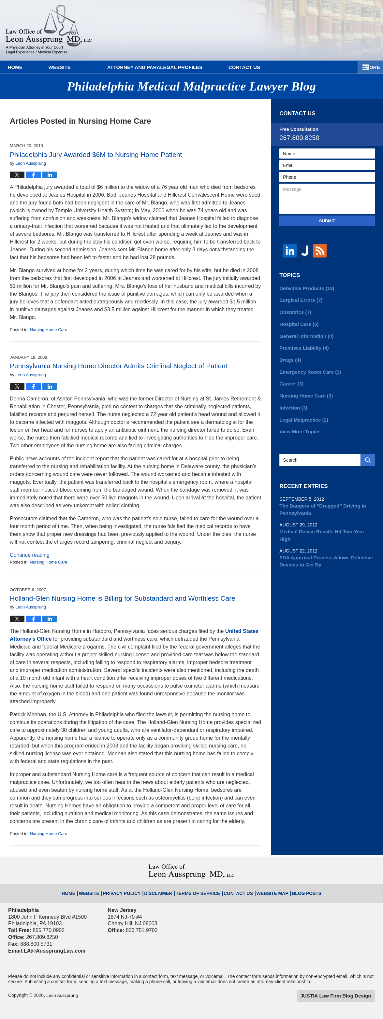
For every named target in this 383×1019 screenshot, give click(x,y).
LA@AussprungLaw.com (52, 951)
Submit (327, 220)
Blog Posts (290, 890)
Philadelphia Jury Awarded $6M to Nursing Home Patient (96, 154)
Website (80, 67)
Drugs (289, 356)
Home (25, 67)
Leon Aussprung (62, 995)
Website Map (261, 890)
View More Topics (298, 424)
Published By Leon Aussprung (334, 26)
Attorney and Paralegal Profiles (175, 67)
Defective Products (304, 288)
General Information (304, 333)
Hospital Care (297, 322)
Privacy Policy (133, 890)
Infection (292, 402)
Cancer (290, 379)
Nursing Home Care (48, 329)
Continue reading (30, 555)
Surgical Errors (299, 299)
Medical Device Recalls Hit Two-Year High (324, 522)
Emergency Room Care (307, 367)
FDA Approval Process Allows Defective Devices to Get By (322, 544)
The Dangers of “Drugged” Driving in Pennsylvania (319, 502)
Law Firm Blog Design (344, 995)
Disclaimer (164, 890)
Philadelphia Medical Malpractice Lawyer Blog (48, 30)
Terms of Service (197, 890)
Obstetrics (294, 311)
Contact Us (276, 67)
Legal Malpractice (302, 413)
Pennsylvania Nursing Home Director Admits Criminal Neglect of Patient (119, 366)
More (368, 67)
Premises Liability (302, 345)
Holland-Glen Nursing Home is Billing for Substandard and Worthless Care (122, 598)
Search (368, 453)
